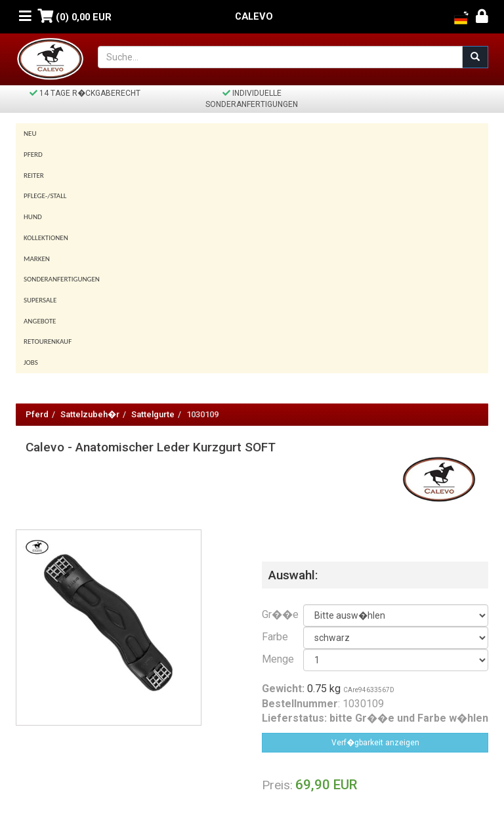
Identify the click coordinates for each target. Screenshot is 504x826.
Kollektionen (46, 238)
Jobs (31, 362)
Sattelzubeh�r (89, 414)
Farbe (273, 636)
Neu (30, 133)
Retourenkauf (48, 341)
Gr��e (273, 614)
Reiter (34, 175)
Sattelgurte (153, 414)
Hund (33, 217)
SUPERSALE (40, 300)
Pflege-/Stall (45, 196)
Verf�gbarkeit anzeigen (375, 742)
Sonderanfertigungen (62, 279)
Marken (37, 259)
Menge (273, 659)
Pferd (33, 154)
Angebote (40, 321)
